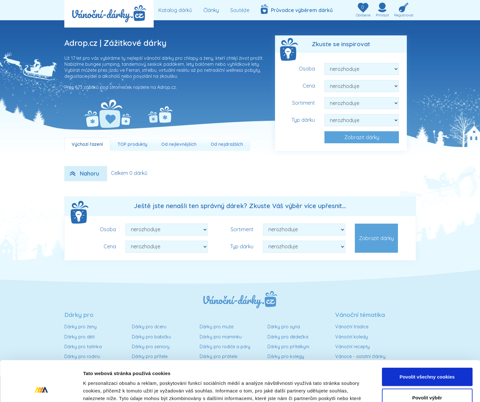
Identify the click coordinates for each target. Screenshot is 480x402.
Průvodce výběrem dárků (297, 9)
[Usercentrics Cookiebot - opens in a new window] (41, 389)
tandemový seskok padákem (153, 64)
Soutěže (239, 10)
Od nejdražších (227, 144)
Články (211, 10)
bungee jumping (102, 64)
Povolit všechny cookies (427, 340)
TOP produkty (132, 144)
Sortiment (303, 103)
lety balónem (200, 64)
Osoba (307, 68)
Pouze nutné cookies (427, 381)
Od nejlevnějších (178, 144)
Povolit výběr (427, 360)
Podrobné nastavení (340, 389)
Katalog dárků (175, 10)
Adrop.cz (166, 87)
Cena (309, 86)
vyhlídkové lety (243, 64)
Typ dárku (303, 120)
